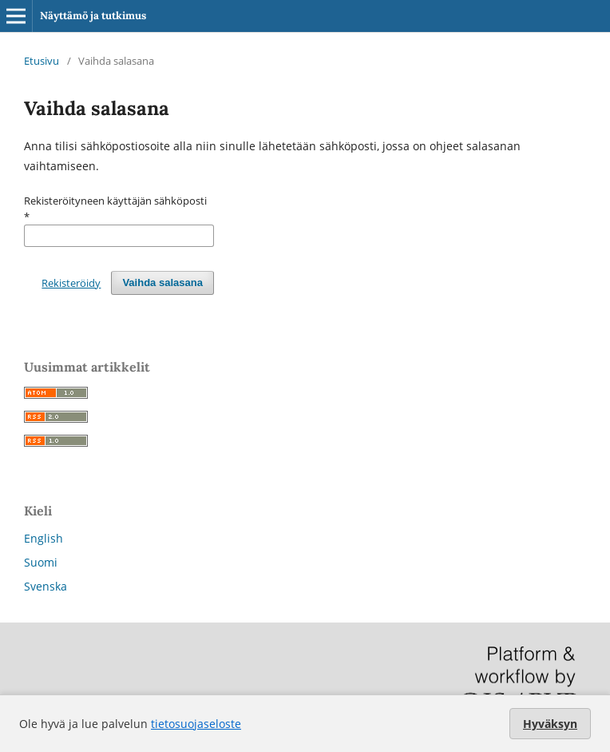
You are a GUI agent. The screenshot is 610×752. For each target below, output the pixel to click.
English (43, 538)
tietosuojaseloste (196, 723)
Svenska (45, 586)
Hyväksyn (550, 723)
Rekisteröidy (71, 283)
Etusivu (41, 61)
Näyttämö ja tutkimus (93, 15)
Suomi (40, 562)
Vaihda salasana (162, 282)
